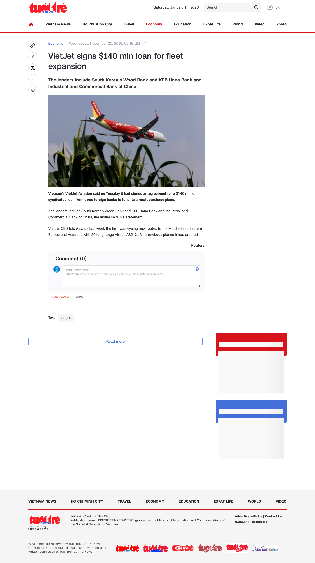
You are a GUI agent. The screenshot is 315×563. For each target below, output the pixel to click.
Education (182, 24)
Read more (115, 341)
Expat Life (212, 24)
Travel (129, 24)
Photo (281, 24)
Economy (154, 24)
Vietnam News (58, 24)
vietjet (66, 317)
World (238, 24)
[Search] (232, 7)
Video (259, 24)
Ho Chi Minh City (97, 24)
